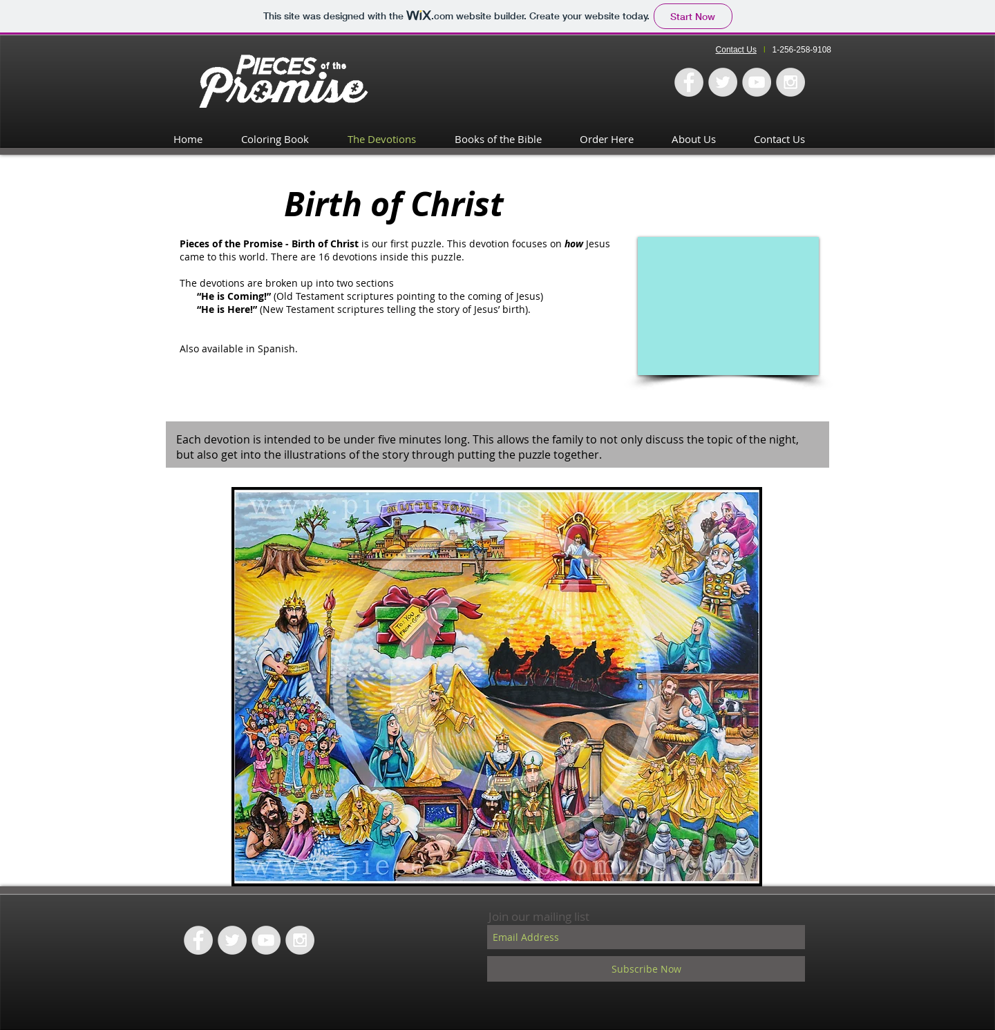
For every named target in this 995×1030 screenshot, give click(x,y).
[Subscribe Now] (646, 969)
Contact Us (736, 50)
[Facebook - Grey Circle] (688, 82)
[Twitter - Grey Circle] (722, 82)
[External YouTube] (728, 306)
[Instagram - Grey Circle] (790, 82)
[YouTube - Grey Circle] (756, 82)
